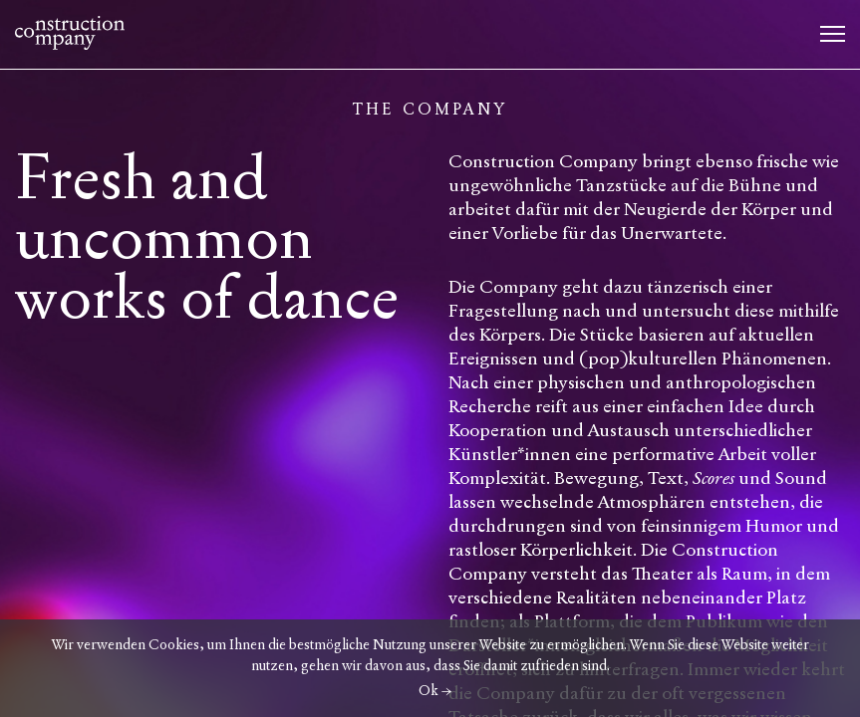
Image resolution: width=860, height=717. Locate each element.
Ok (428, 690)
